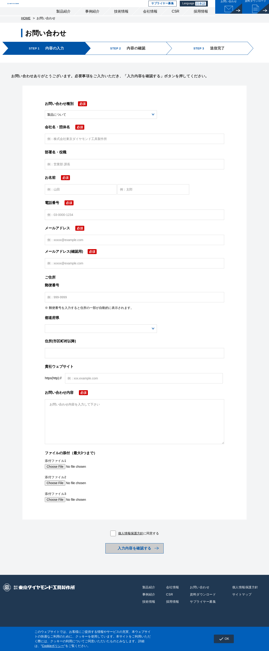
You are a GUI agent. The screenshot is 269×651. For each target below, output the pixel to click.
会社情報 (150, 20)
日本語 (201, 8)
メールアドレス (64, 239)
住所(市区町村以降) (60, 352)
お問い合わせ (199, 601)
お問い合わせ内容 (66, 403)
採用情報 (201, 20)
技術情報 (121, 20)
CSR (175, 20)
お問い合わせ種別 (66, 115)
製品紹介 (63, 20)
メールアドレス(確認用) (71, 263)
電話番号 (59, 214)
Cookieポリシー (53, 646)
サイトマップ (242, 608)
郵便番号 (52, 296)
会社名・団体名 (64, 138)
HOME (25, 29)
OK (221, 639)
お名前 (57, 188)
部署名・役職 (55, 163)
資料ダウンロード (203, 608)
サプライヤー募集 (161, 8)
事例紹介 (92, 20)
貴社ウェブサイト (59, 377)
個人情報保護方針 (130, 544)
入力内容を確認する (134, 560)
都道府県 (52, 329)
